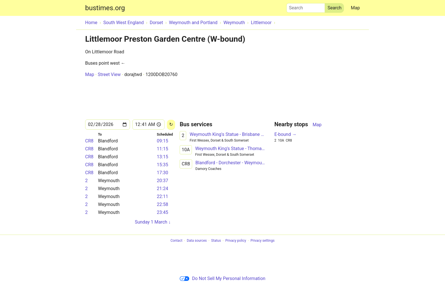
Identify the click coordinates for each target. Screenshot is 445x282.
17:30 (162, 172)
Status (216, 241)
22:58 (162, 204)
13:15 (162, 156)
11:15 (162, 148)
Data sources (197, 241)
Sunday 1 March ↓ (153, 222)
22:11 (162, 196)
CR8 (89, 141)
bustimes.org (105, 8)
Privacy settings (263, 241)
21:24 (162, 188)
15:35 (162, 164)
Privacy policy (235, 241)
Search (305, 6)
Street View (109, 74)
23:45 (162, 212)
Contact (176, 241)
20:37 (162, 180)
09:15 (162, 141)
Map (355, 7)
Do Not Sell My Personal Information (222, 278)
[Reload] (171, 125)
